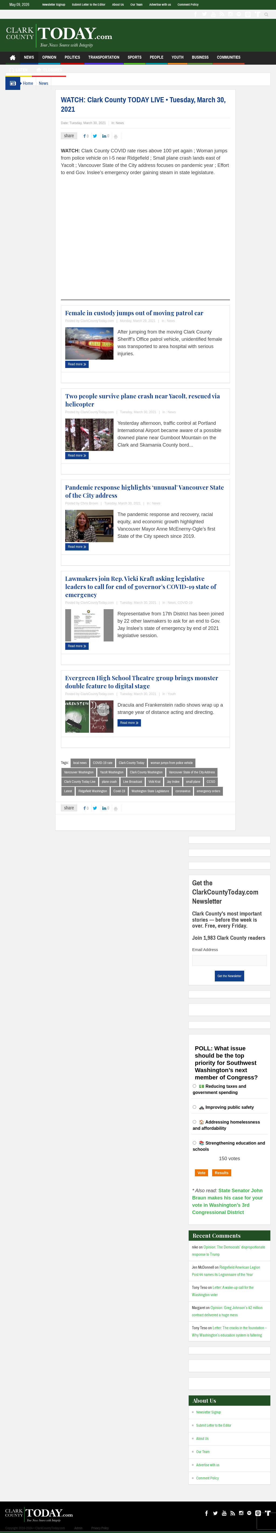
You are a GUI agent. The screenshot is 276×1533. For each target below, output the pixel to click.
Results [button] (222, 1174)
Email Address (205, 950)
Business (200, 59)
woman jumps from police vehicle (182, 763)
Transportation (103, 59)
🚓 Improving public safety (226, 1108)
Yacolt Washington (122, 772)
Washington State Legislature (161, 792)
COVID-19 (195, 603)
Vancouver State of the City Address (203, 772)
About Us (118, 4)
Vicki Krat (165, 782)
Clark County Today (142, 763)
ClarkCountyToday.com (108, 321)
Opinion (49, 59)
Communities (228, 59)
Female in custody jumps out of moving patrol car (145, 313)
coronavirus (193, 792)
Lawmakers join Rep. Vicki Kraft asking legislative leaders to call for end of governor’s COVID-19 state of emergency (151, 586)
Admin (78, 1529)
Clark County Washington (157, 772)
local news (90, 763)
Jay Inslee (184, 782)
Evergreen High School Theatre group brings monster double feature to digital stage (152, 682)
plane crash (120, 782)
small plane (204, 782)
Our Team (136, 4)
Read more (88, 364)
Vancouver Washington (89, 772)
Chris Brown (100, 503)
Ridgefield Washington (103, 792)
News (29, 59)
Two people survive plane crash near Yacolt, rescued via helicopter (153, 400)
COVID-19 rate (113, 763)
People (156, 59)
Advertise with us (160, 4)
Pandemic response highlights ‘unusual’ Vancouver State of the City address (155, 491)
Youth (178, 59)
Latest (79, 792)
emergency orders (219, 792)
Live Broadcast (143, 782)
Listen (18, 70)
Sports (135, 59)
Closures (49, 70)
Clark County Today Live (90, 782)
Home (31, 83)
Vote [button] (201, 1174)
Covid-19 (130, 792)
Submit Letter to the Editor (88, 4)
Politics (72, 59)
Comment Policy (188, 4)
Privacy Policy (100, 1529)
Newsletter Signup (53, 4)
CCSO (222, 782)
